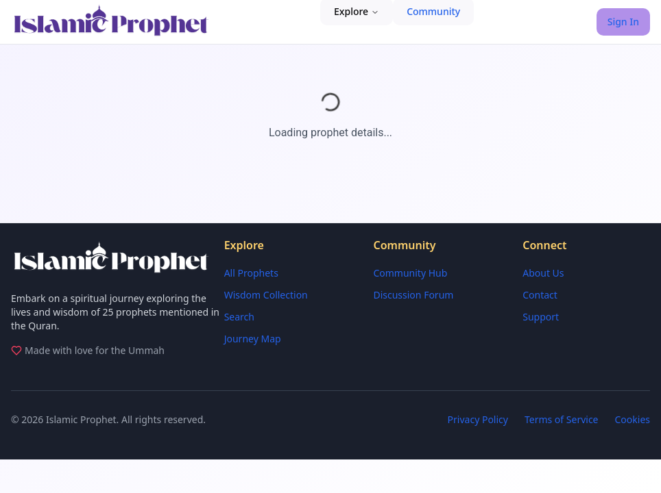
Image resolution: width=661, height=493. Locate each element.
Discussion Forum (413, 294)
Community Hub (410, 272)
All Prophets (251, 272)
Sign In (623, 21)
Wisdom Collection (266, 294)
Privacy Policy (478, 419)
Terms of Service (562, 419)
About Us (543, 272)
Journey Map (252, 338)
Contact (539, 294)
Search (239, 316)
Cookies (632, 419)
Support (540, 316)
